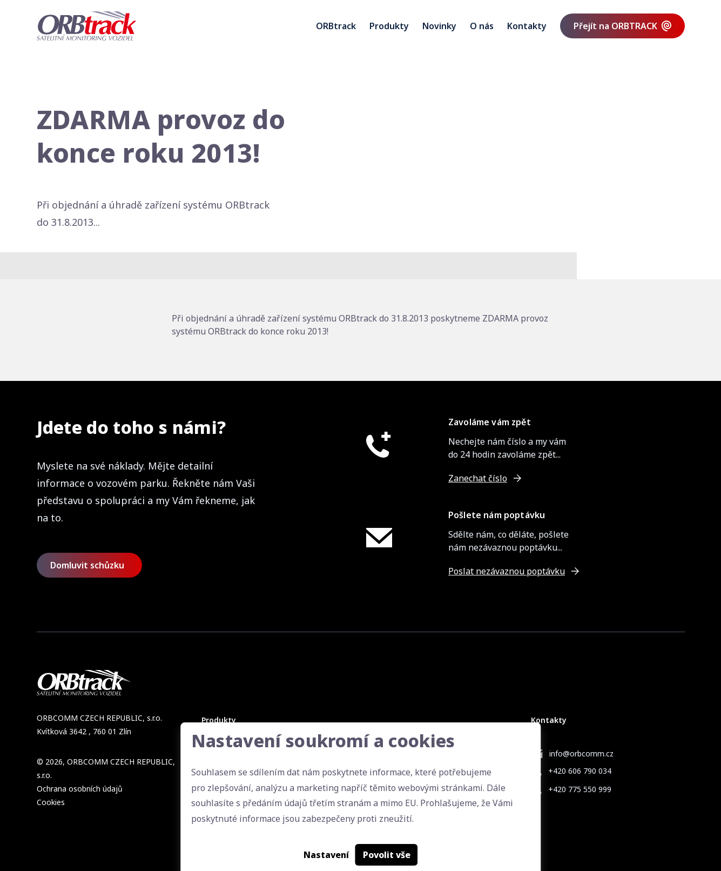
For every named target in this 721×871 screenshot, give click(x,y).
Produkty (389, 26)
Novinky (439, 26)
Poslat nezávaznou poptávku (506, 571)
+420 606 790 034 (579, 771)
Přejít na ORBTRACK (615, 26)
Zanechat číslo (477, 478)
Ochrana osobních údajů (80, 788)
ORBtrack (336, 26)
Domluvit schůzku (87, 565)
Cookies (51, 802)
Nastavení (326, 855)
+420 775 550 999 (579, 789)
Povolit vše (386, 855)
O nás (482, 26)
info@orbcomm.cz (581, 753)
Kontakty (527, 26)
